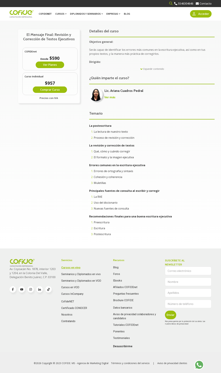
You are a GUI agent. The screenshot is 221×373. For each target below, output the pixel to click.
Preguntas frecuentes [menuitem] (126, 293)
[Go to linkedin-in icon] (39, 289)
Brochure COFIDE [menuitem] (123, 300)
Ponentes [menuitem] (119, 331)
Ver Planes (50, 65)
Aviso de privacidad (180, 324)
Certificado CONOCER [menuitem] (74, 308)
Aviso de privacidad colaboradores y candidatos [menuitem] (134, 316)
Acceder (201, 14)
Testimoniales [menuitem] (121, 338)
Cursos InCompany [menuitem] (72, 293)
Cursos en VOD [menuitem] (70, 287)
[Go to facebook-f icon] (13, 289)
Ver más (109, 97)
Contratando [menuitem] (68, 321)
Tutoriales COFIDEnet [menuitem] (125, 324)
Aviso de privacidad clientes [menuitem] (172, 363)
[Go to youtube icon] (22, 289)
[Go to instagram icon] (30, 289)
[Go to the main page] (22, 14)
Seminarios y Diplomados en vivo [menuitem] (81, 274)
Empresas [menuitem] (112, 13)
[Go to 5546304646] (183, 3)
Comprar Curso (50, 90)
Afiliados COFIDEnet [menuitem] (125, 287)
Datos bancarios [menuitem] (122, 307)
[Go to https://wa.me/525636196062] (199, 365)
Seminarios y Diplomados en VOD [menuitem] (81, 280)
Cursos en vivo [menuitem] (70, 267)
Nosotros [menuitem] (66, 314)
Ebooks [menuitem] (117, 280)
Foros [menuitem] (116, 274)
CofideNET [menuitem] (67, 301)
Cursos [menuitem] (59, 13)
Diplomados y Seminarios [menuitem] (85, 13)
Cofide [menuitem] (45, 13)
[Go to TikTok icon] (48, 289)
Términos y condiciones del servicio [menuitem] (130, 363)
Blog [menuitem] (127, 13)
